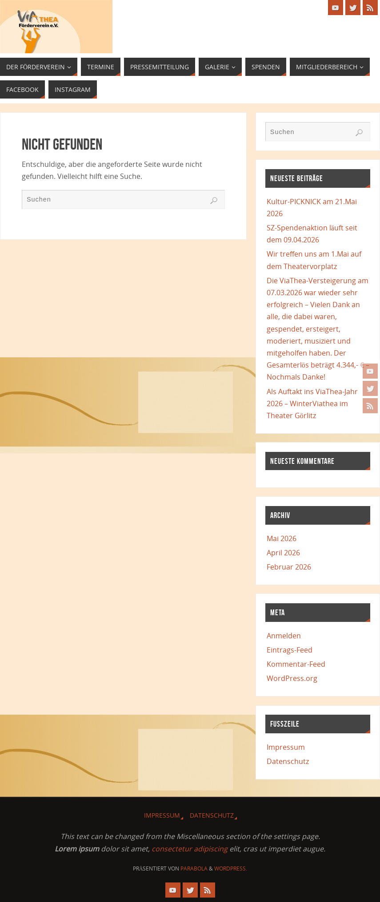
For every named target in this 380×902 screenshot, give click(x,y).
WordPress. (230, 868)
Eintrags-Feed (289, 650)
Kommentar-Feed (296, 664)
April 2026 (283, 553)
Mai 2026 (281, 538)
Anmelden (284, 636)
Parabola (194, 868)
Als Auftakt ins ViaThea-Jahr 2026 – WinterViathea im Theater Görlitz (312, 403)
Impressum (286, 747)
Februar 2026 (289, 567)
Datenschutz (288, 761)
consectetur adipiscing (190, 849)
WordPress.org (292, 678)
